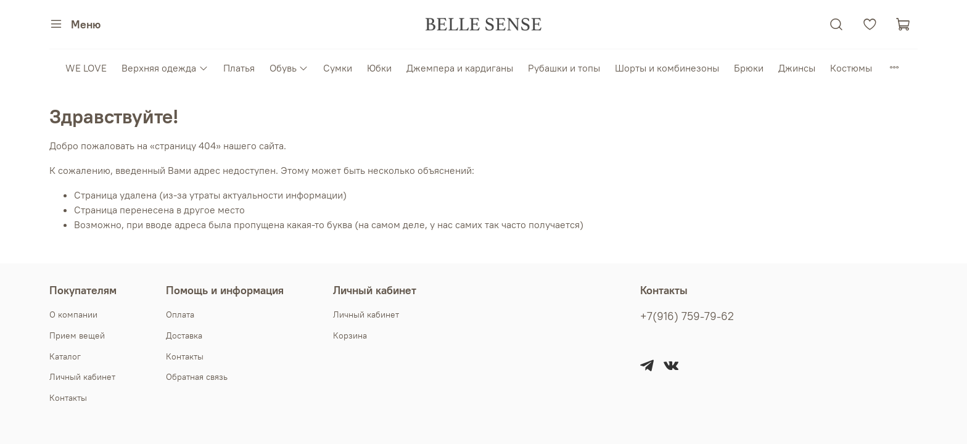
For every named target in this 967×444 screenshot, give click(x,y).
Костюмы (851, 68)
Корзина (350, 335)
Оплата (180, 314)
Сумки (337, 68)
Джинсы (796, 68)
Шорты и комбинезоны (667, 68)
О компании (73, 314)
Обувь (289, 68)
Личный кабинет (82, 376)
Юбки (379, 68)
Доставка (184, 335)
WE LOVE (86, 68)
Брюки (748, 68)
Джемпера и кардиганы (459, 68)
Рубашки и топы (564, 68)
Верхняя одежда (164, 68)
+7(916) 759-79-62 (687, 316)
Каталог (65, 356)
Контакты (68, 397)
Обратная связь (197, 376)
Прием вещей (77, 335)
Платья (239, 68)
